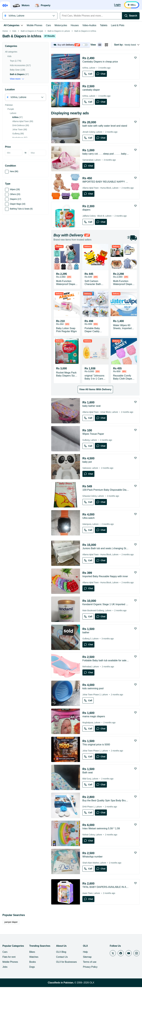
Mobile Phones (34, 25)
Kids (14, 74)
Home (5, 74)
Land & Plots (117, 25)
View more (17, 121)
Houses (75, 25)
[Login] (117, 4)
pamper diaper (11, 964)
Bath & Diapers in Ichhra (85, 74)
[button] (70, 87)
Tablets (103, 25)
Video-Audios (89, 25)
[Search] (131, 15)
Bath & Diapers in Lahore (59, 74)
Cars (48, 25)
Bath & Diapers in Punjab (32, 74)
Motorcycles (61, 25)
